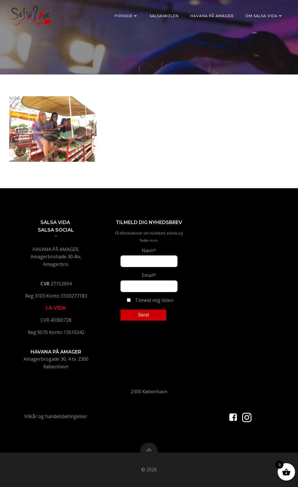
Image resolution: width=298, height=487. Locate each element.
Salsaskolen (164, 16)
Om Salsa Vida (264, 16)
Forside (126, 16)
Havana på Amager (212, 16)
